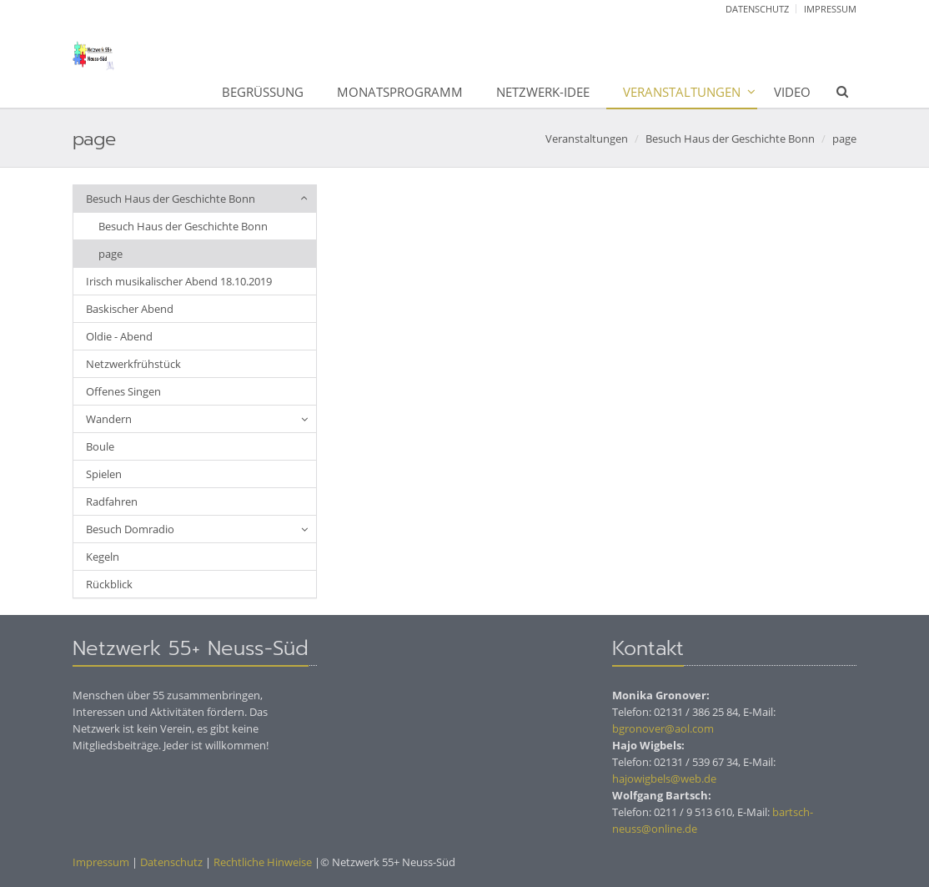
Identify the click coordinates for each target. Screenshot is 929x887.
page (844, 138)
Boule (100, 446)
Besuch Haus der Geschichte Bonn (730, 138)
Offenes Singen (123, 391)
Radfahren (112, 501)
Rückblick (109, 584)
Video (792, 91)
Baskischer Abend (129, 308)
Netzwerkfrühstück (133, 363)
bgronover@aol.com (663, 728)
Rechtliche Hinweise (261, 861)
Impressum (830, 9)
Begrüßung (263, 91)
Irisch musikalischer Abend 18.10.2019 (179, 281)
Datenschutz (757, 9)
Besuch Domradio (130, 529)
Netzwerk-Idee (543, 91)
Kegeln (102, 556)
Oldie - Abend (119, 336)
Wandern (109, 418)
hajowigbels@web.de (664, 778)
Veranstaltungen (682, 91)
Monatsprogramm (400, 91)
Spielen (104, 473)
